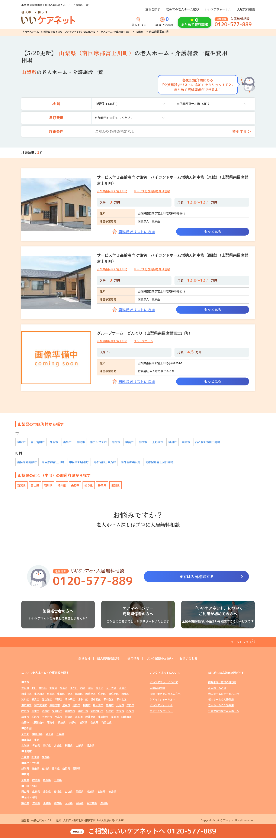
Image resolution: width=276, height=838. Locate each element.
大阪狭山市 (38, 722)
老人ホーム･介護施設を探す (115, 31)
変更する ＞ (241, 131)
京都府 (72, 722)
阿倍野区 (90, 693)
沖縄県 (104, 803)
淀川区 (25, 699)
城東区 (79, 693)
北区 (34, 688)
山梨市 (67, 442)
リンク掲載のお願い (159, 658)
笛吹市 (143, 442)
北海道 (25, 745)
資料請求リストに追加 (137, 231)
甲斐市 (129, 442)
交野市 (25, 722)
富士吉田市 (38, 442)
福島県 (90, 745)
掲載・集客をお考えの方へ (165, 693)
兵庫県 (61, 722)
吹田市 (86, 705)
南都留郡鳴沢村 (130, 462)
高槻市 (109, 705)
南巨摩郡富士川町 (53, 462)
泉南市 (115, 716)
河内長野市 (96, 711)
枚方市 (25, 711)
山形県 (79, 745)
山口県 (69, 791)
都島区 (53, 688)
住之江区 (47, 699)
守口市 (130, 705)
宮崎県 (79, 803)
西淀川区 (26, 693)
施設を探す (152, 9)
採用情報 (133, 658)
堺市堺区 (70, 699)
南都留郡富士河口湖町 (159, 462)
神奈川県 (37, 734)
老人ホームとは (217, 688)
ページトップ (239, 642)
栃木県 (35, 757)
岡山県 (25, 791)
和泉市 (130, 711)
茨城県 (25, 757)
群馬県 (45, 757)
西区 (82, 688)
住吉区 (102, 693)
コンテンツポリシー (161, 711)
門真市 (58, 716)
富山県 (35, 485)
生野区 (61, 693)
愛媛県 (79, 791)
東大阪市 (103, 716)
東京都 (25, 734)
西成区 (125, 693)
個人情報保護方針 (109, 658)
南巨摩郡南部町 (27, 462)
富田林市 (70, 711)
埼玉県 (49, 734)
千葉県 (60, 734)
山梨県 (140, 31)
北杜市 (116, 442)
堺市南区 (108, 699)
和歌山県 (106, 722)
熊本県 (58, 803)
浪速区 (122, 688)
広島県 (36, 791)
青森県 (36, 745)
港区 (90, 688)
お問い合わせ (189, 658)
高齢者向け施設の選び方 (222, 682)
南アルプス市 (98, 442)
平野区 (58, 699)
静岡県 (102, 485)
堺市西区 (95, 699)
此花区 (74, 688)
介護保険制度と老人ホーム (223, 711)
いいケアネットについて (164, 682)
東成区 (51, 693)
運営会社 (84, 658)
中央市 (186, 442)
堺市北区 (121, 699)
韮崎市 (81, 442)
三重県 (58, 780)
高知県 (101, 791)
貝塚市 (120, 705)
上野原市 (157, 442)
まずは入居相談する (196, 576)
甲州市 (172, 442)
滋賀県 (83, 722)
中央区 (43, 688)
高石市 (79, 716)
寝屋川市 (83, 711)
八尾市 (45, 711)
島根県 (58, 791)
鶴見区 (35, 699)
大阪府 (25, 688)
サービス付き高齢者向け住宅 (152, 191)
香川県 (90, 791)
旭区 (70, 693)
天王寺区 (111, 688)
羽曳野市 (47, 716)
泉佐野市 (57, 711)
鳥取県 (47, 791)
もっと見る (212, 231)
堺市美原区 (40, 705)
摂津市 (69, 716)
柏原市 (35, 716)
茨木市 (35, 711)
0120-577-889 (233, 24)
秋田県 (69, 745)
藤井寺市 (90, 716)
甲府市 (21, 442)
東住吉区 (114, 693)
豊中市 (66, 705)
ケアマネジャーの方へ (162, 699)
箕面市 (25, 716)
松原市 (109, 711)
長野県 (75, 485)
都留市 (54, 442)
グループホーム (143, 341)
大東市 (120, 711)
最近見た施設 (164, 22)
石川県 (48, 485)
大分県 (69, 803)
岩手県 (47, 745)
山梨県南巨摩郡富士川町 (112, 191)
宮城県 (58, 745)
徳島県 (112, 791)
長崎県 (47, 803)
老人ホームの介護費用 (221, 705)
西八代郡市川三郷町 (207, 442)
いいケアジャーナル (218, 9)
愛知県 (115, 485)
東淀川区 (39, 693)
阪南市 (51, 722)
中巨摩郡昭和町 (79, 462)
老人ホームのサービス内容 (223, 693)
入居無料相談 (246, 9)
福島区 (63, 688)
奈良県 (94, 722)
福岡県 (25, 803)
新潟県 (21, 485)
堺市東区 (26, 705)
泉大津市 (98, 705)
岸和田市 (54, 705)
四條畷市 (126, 716)
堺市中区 (83, 699)
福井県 (62, 485)
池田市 (76, 705)
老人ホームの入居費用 (221, 699)
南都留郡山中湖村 (105, 462)
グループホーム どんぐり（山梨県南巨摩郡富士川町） (144, 333)
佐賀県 (36, 803)
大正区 (99, 688)
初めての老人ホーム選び (182, 9)
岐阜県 (88, 485)
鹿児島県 (92, 803)
